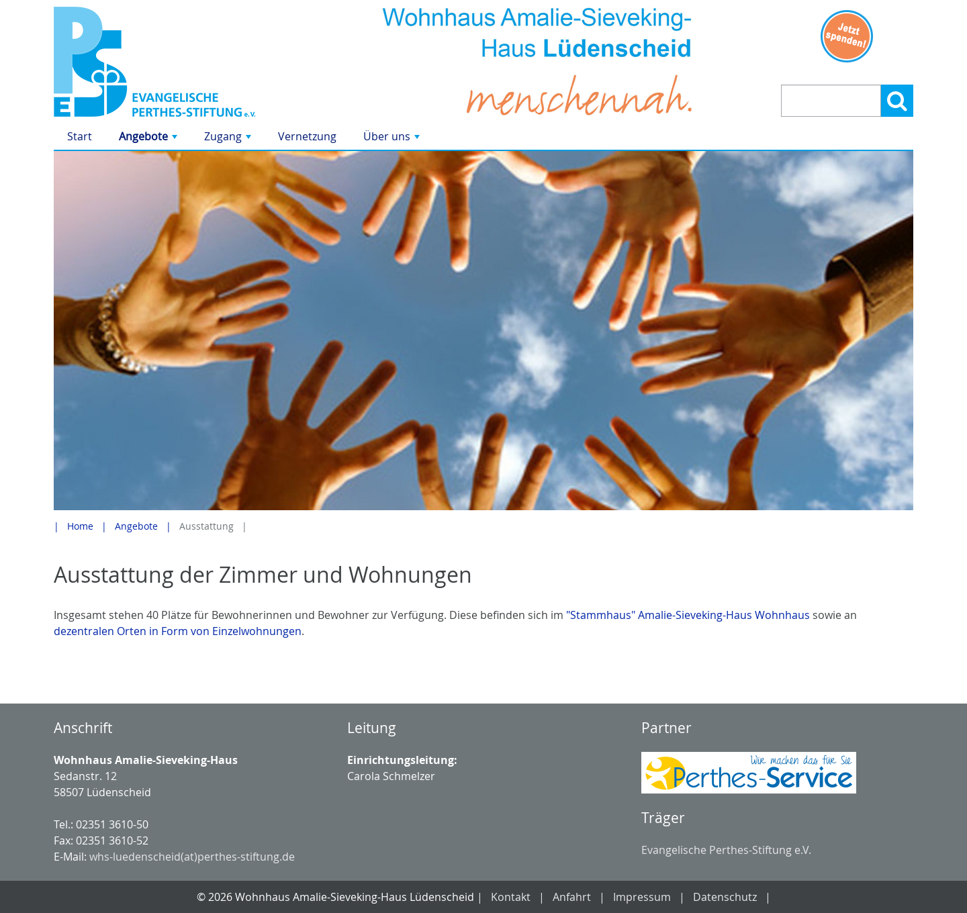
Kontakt (511, 897)
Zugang (229, 139)
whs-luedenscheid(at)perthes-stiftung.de (192, 856)
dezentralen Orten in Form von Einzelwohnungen (178, 631)
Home (80, 526)
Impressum (642, 897)
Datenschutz (725, 897)
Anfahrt (572, 897)
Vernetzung (307, 136)
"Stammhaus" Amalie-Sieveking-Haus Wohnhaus (688, 615)
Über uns (392, 139)
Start (79, 136)
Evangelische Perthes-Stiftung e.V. (726, 850)
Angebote (149, 139)
